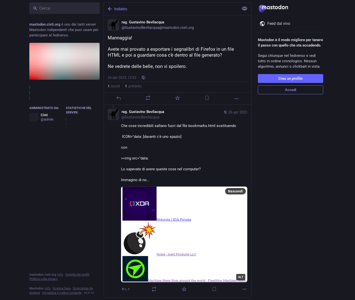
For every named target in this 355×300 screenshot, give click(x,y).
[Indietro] (171, 9)
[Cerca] (64, 8)
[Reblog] (148, 98)
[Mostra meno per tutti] (244, 9)
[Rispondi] (119, 98)
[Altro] (236, 99)
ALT (240, 277)
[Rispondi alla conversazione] (126, 289)
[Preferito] (177, 98)
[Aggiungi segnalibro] (207, 98)
